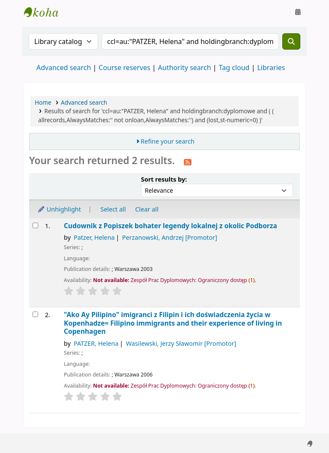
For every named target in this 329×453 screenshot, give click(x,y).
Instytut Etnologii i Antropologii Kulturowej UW (45, 12)
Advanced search (63, 67)
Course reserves (124, 67)
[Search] (291, 41)
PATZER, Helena (96, 343)
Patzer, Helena (94, 237)
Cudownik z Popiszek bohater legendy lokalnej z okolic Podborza (170, 226)
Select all (113, 209)
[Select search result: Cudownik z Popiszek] (35, 225)
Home (43, 102)
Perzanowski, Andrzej (169, 237)
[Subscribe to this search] (187, 161)
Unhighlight (59, 209)
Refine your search (167, 141)
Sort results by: (164, 179)
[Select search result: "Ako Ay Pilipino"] (35, 314)
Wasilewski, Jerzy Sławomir (181, 343)
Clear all (147, 209)
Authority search (184, 67)
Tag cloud (234, 67)
